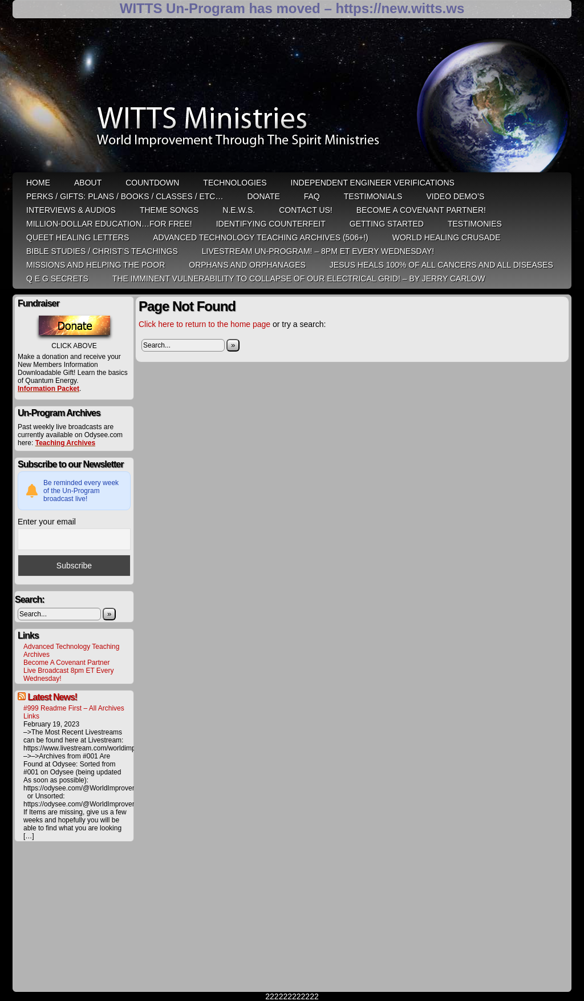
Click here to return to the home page (204, 324)
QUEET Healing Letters (77, 237)
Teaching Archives (65, 443)
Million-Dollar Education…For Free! (109, 223)
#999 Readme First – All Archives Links (73, 712)
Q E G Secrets (57, 278)
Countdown (152, 182)
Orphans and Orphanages (247, 264)
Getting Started (387, 223)
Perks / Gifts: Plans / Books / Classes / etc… (124, 196)
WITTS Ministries (293, 99)
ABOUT (88, 182)
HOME (38, 182)
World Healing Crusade (446, 237)
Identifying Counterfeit (271, 223)
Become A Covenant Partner (66, 663)
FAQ (312, 196)
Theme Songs (169, 210)
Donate (263, 196)
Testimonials (373, 196)
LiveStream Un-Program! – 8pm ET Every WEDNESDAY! (318, 251)
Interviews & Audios (71, 210)
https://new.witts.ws (399, 8)
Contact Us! (305, 210)
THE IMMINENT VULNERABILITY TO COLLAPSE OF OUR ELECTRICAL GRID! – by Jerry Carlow (298, 278)
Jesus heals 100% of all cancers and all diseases (441, 264)
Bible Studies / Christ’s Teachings (102, 251)
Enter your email (47, 521)
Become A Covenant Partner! (421, 210)
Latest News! (52, 697)
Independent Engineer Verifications (373, 182)
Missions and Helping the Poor (95, 264)
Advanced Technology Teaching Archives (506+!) (260, 237)
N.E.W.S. (238, 210)
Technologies (234, 182)
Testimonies (475, 223)
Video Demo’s (455, 196)
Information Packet (48, 389)
